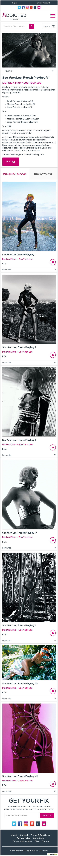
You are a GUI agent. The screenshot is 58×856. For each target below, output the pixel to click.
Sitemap (46, 841)
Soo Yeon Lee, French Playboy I (18, 254)
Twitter (19, 7)
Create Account (43, 3)
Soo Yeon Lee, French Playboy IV (19, 532)
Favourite (29, 71)
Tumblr (35, 7)
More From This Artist (14, 173)
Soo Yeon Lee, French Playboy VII (20, 683)
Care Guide (38, 838)
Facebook (23, 7)
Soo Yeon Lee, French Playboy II (19, 347)
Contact (39, 7)
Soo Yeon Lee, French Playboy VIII (20, 776)
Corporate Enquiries (22, 841)
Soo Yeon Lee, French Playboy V (19, 625)
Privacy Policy (23, 838)
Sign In (14, 3)
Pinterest (31, 7)
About (14, 835)
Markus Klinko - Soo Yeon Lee (21, 82)
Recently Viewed (43, 173)
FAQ (37, 841)
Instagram (27, 7)
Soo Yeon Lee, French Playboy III (19, 440)
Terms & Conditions (40, 835)
